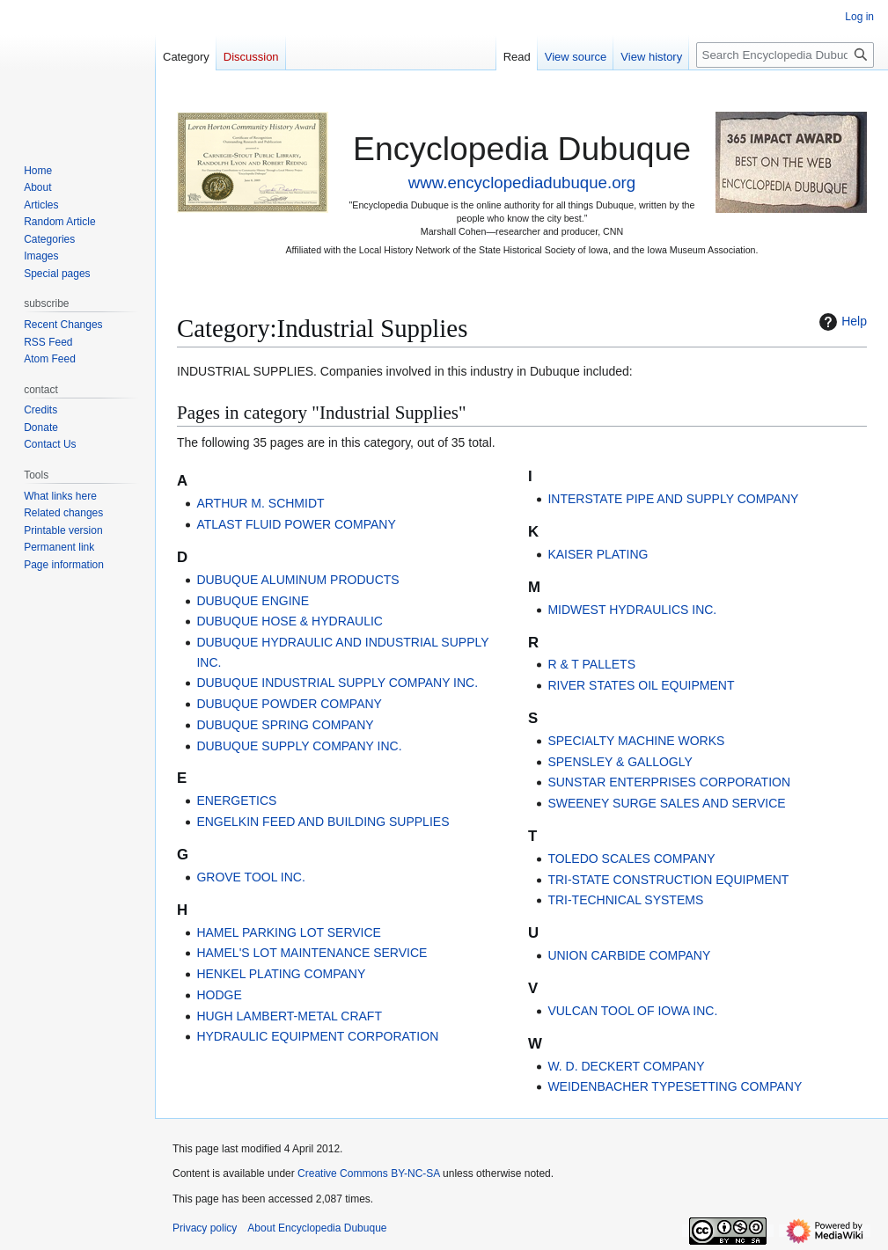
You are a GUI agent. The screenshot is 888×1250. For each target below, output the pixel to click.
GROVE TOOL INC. (250, 877)
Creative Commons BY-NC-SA (368, 1173)
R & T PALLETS (591, 664)
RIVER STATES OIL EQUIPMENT (640, 685)
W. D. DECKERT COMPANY (625, 1066)
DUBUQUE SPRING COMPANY (284, 725)
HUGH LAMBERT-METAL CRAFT (289, 1016)
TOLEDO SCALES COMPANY (631, 859)
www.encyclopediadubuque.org (521, 182)
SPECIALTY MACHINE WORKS (635, 741)
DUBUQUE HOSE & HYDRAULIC (289, 621)
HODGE (218, 995)
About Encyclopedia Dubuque (316, 1228)
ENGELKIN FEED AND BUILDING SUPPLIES (322, 822)
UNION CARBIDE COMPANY (628, 955)
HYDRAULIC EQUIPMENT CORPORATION (317, 1036)
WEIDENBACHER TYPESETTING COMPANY (674, 1086)
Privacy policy (204, 1228)
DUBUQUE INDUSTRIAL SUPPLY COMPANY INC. (337, 683)
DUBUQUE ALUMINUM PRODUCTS (297, 580)
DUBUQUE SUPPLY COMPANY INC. (298, 746)
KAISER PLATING (597, 554)
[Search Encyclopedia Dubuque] (785, 55)
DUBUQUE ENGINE (252, 601)
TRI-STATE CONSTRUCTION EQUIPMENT (668, 880)
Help (841, 322)
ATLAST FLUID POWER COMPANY (295, 524)
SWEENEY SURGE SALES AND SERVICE (666, 803)
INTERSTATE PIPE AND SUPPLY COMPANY (672, 499)
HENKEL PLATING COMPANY (280, 974)
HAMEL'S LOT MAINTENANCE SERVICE (311, 953)
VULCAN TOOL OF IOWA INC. (632, 1011)
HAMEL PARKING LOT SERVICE (288, 932)
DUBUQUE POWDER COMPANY (289, 704)
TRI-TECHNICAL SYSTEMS (625, 900)
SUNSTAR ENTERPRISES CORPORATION (668, 782)
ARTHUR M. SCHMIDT (260, 503)
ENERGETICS (236, 800)
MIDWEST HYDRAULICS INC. (631, 610)
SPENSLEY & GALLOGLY (619, 762)
